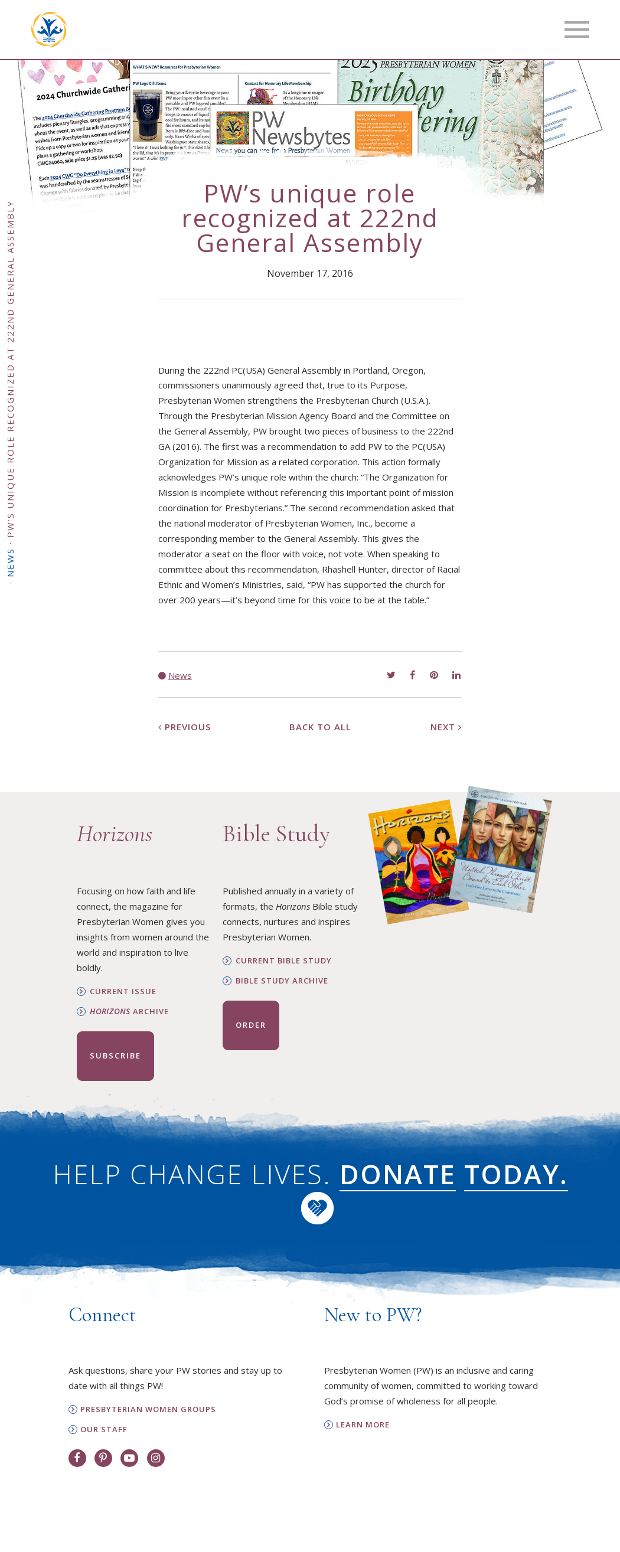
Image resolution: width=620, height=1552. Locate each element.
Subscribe (115, 1055)
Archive (129, 1011)
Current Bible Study (284, 961)
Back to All (320, 727)
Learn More (363, 1425)
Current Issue (123, 991)
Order (251, 1025)
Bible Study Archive (282, 981)
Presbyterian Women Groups (148, 1409)
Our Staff (104, 1429)
